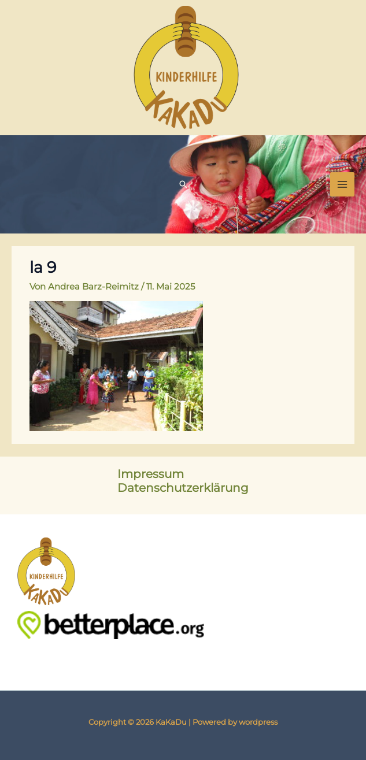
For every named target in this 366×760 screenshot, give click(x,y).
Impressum (150, 474)
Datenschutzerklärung (183, 488)
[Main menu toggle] (342, 184)
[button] (183, 184)
